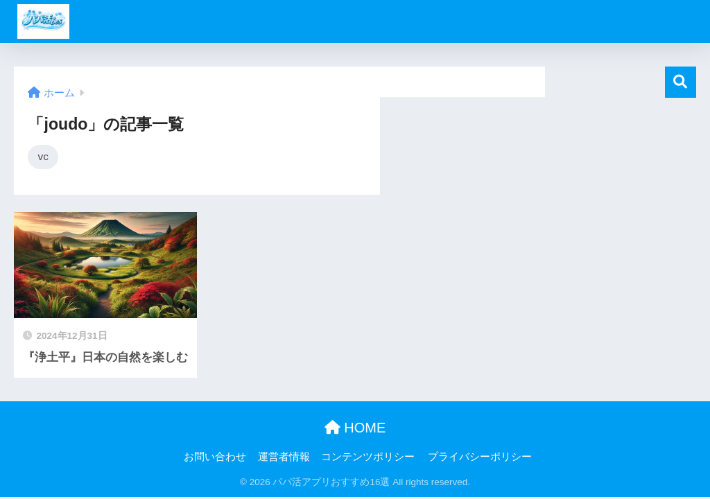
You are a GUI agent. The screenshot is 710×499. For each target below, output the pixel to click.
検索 (680, 82)
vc (42, 156)
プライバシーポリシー (480, 456)
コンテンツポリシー (368, 456)
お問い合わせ (215, 456)
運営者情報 (284, 456)
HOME (355, 427)
